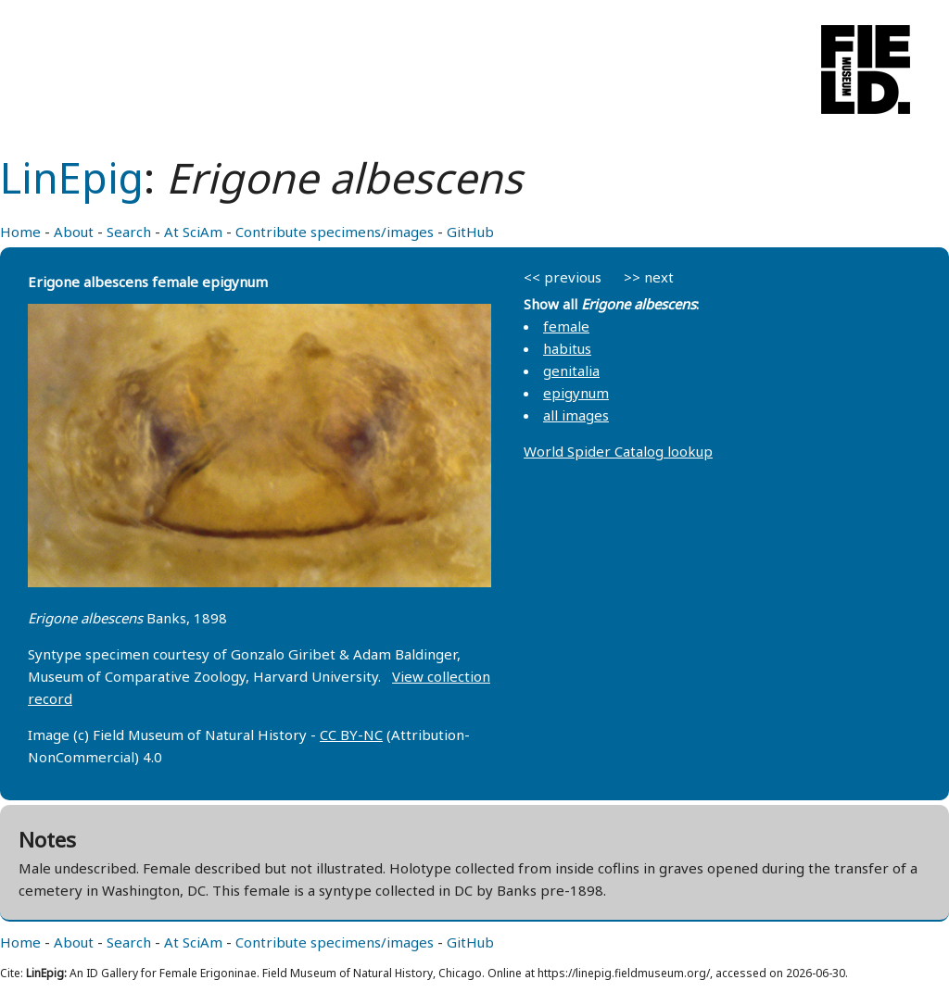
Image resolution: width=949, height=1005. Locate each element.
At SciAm (193, 231)
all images (576, 415)
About (74, 231)
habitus (567, 348)
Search (129, 231)
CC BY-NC (351, 734)
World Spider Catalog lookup (618, 451)
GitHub (470, 231)
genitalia (571, 370)
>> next (649, 277)
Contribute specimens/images (334, 231)
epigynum (576, 392)
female (566, 326)
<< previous (562, 277)
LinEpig (72, 177)
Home (20, 231)
